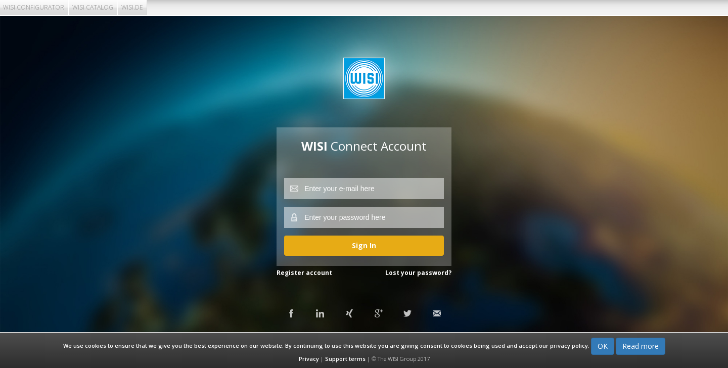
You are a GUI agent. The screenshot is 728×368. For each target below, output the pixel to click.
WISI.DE (132, 7)
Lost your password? (418, 272)
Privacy (309, 358)
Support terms (345, 358)
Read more (640, 346)
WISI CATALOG (92, 7)
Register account (304, 272)
